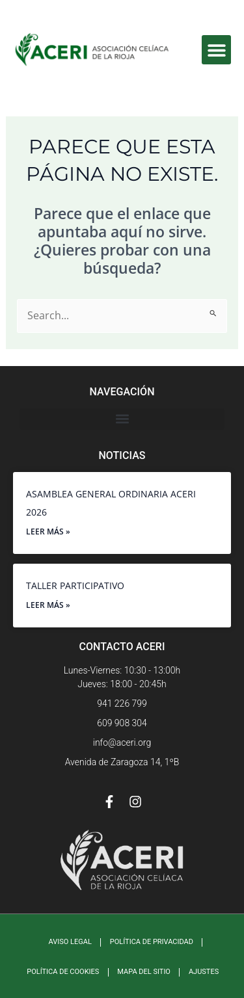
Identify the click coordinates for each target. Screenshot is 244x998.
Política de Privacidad (151, 942)
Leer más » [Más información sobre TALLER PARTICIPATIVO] (48, 605)
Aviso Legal (70, 942)
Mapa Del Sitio (143, 971)
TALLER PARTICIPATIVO (75, 585)
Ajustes (204, 971)
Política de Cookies (63, 971)
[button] (216, 49)
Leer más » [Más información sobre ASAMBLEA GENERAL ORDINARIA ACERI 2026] (48, 531)
